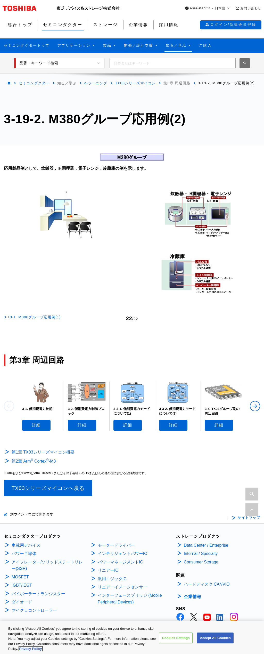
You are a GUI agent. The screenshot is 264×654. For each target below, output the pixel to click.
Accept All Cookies (215, 640)
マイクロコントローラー (34, 610)
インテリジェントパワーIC (122, 553)
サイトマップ (249, 518)
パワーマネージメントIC (120, 562)
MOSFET (20, 577)
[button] (207, 8)
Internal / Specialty (201, 553)
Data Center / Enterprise (206, 545)
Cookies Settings (176, 640)
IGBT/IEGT (22, 585)
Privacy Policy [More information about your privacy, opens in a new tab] (30, 651)
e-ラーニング (95, 83)
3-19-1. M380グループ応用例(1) (32, 317)
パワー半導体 (24, 553)
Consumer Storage (201, 562)
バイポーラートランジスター (38, 594)
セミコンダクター (34, 83)
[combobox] (173, 63)
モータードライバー (116, 545)
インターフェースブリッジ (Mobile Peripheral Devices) (130, 598)
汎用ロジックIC (112, 579)
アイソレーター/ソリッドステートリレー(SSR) (47, 565)
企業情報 (192, 596)
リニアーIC (108, 570)
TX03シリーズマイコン (135, 83)
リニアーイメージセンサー (122, 587)
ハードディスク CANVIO (207, 584)
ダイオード (22, 602)
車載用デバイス (26, 545)
